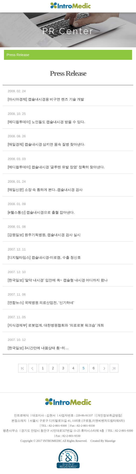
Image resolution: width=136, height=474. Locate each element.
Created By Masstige (103, 441)
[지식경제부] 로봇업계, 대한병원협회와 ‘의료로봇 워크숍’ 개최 (56, 325)
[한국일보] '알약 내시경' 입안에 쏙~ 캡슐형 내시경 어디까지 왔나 (58, 280)
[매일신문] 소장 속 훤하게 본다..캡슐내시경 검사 (45, 190)
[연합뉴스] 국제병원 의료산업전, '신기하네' (41, 303)
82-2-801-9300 (58, 425)
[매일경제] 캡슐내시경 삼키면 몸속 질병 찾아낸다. (46, 144)
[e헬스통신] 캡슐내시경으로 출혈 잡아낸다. (41, 212)
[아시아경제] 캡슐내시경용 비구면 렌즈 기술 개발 (46, 99)
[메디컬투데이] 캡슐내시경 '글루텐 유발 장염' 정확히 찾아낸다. (56, 167)
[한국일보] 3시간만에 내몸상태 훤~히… (38, 348)
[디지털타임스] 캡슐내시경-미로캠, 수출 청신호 (44, 257)
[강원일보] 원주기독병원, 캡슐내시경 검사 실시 (44, 235)
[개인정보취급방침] (109, 415)
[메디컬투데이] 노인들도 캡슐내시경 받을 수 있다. (46, 122)
